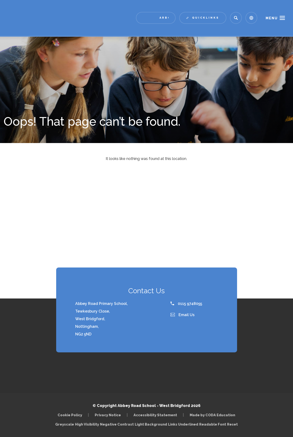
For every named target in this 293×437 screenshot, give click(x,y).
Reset (232, 424)
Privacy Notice (108, 415)
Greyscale (64, 424)
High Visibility (87, 424)
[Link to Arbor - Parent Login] (156, 18)
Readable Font (212, 424)
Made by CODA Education (212, 415)
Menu (272, 18)
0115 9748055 (186, 303)
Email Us (182, 315)
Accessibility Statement (155, 415)
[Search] (236, 18)
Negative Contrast (117, 424)
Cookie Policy (70, 415)
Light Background (151, 424)
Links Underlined (183, 424)
